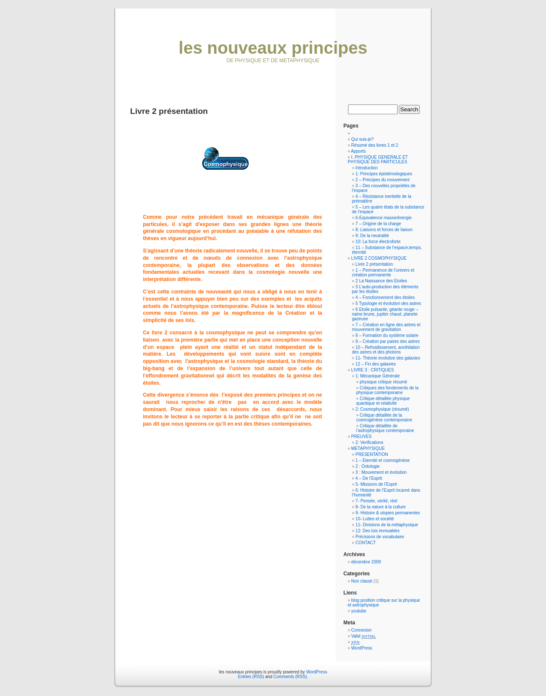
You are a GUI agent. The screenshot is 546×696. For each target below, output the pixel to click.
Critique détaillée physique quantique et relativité (383, 401)
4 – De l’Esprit (368, 478)
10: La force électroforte (378, 241)
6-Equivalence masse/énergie (383, 217)
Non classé (361, 581)
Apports (358, 151)
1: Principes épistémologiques (383, 173)
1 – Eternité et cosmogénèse (382, 460)
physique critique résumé (383, 382)
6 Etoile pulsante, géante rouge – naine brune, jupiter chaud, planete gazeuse (385, 314)
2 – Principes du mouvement (382, 179)
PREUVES (361, 436)
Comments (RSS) (290, 676)
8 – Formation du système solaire (386, 335)
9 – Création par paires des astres (387, 341)
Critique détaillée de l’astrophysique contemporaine (385, 428)
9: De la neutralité (372, 235)
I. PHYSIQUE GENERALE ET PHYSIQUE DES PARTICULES (378, 159)
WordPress (361, 648)
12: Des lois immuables (377, 530)
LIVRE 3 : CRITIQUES (372, 370)
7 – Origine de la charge (378, 223)
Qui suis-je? (362, 139)
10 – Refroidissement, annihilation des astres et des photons (386, 349)
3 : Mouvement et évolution (381, 472)
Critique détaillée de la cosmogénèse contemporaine (384, 417)
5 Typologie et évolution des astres (388, 303)
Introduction (366, 167)
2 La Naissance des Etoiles (381, 280)
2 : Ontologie (367, 466)
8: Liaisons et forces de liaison (383, 229)
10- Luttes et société (374, 518)
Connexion (361, 630)
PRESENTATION (371, 454)
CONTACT (365, 542)
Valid (363, 636)
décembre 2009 (366, 562)
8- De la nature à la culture (380, 507)
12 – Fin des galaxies (375, 364)
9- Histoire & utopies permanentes (387, 512)
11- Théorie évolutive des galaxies (387, 358)
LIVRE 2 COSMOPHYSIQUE (378, 258)
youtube (358, 611)
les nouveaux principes (273, 47)
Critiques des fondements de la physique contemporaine (387, 390)
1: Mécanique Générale (377, 376)
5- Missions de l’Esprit (376, 484)
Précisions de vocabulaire (379, 536)
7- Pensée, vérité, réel (376, 501)
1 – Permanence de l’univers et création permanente (383, 272)
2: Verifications (369, 442)
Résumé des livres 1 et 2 (374, 145)
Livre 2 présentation (374, 264)
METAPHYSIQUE (368, 448)
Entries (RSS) (251, 676)
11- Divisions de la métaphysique (386, 524)
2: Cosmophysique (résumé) (382, 409)
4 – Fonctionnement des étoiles (385, 297)
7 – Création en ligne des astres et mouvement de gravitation (386, 327)
